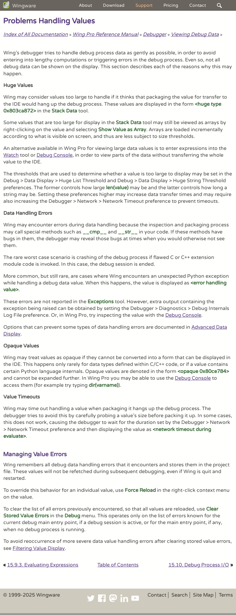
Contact (197, 5)
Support (144, 5)
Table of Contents (118, 565)
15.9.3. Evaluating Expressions (42, 565)
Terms (226, 595)
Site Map (203, 595)
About (85, 5)
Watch (11, 155)
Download (113, 5)
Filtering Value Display (39, 548)
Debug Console (55, 155)
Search (179, 595)
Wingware (24, 6)
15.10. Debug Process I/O (198, 565)
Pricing (170, 5)
